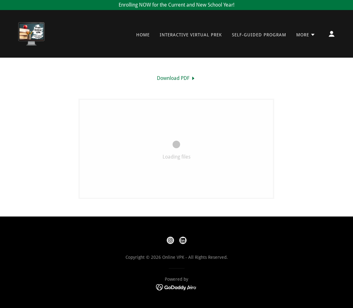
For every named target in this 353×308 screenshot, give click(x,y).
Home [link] (143, 34)
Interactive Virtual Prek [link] (191, 34)
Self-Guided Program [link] (259, 34)
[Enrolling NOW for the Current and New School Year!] (176, 5)
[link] (31, 33)
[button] (305, 35)
